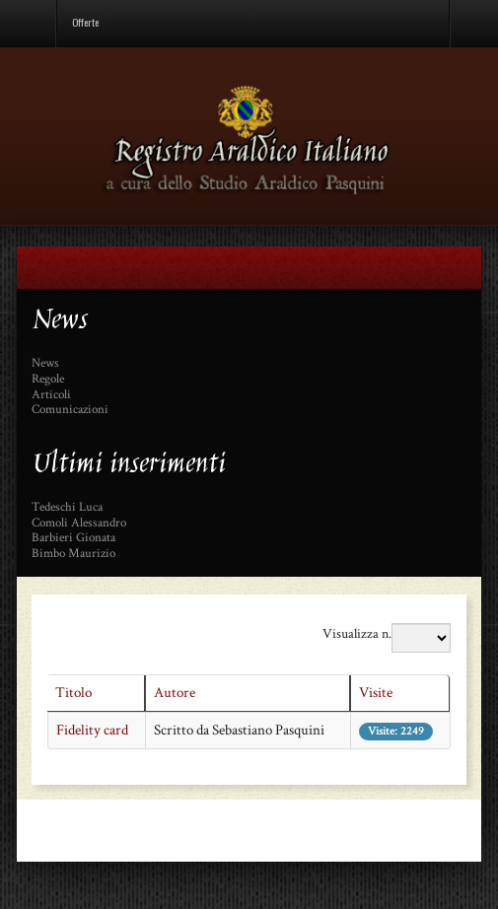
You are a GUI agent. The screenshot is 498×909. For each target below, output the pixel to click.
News (45, 364)
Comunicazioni (70, 410)
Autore (174, 692)
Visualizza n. (356, 634)
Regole (48, 379)
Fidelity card (92, 730)
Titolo (73, 692)
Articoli (51, 395)
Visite (375, 692)
